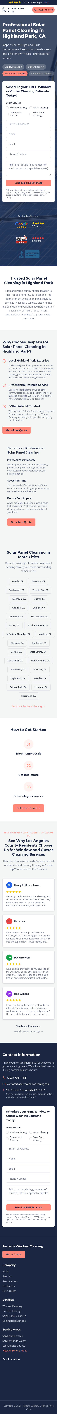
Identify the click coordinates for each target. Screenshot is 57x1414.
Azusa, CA (14, 625)
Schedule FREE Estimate (28, 182)
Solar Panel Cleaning (15, 73)
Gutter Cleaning (36, 66)
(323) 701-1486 (16, 1077)
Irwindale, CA (40, 678)
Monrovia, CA (19, 598)
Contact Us (8, 1286)
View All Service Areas (14, 1350)
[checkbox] (7, 107)
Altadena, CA (44, 634)
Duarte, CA (39, 598)
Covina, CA (16, 651)
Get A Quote (13, 1254)
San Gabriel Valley (12, 1336)
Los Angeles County (13, 1345)
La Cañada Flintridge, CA (18, 634)
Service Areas (10, 1281)
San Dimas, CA (39, 643)
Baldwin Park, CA (18, 687)
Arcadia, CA (17, 581)
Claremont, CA (28, 695)
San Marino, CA (16, 590)
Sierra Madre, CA (39, 616)
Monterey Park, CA (40, 660)
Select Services (13, 102)
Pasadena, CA (38, 581)
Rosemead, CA (18, 669)
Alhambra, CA (16, 616)
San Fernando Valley (14, 1341)
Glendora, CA (17, 643)
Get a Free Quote (16, 430)
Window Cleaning (13, 66)
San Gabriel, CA (15, 660)
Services (7, 1276)
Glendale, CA (18, 607)
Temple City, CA (40, 590)
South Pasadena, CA (38, 625)
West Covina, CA (38, 651)
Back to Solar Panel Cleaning (28, 706)
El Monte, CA (39, 669)
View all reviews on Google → (28, 1031)
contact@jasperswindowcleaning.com (28, 1084)
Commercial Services (41, 73)
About (5, 1271)
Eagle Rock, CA (18, 678)
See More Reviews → (28, 1026)
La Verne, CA (41, 687)
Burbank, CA (39, 607)
